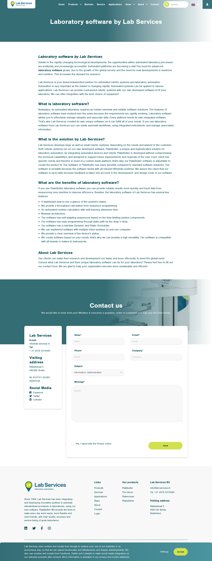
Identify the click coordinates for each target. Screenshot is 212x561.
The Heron (127, 492)
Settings (164, 551)
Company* (137, 350)
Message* (79, 381)
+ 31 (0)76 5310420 (39, 350)
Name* (78, 335)
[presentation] (93, 431)
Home (61, 4)
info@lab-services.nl (39, 343)
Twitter (34, 396)
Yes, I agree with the (94, 443)
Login (97, 513)
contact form (50, 266)
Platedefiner (128, 500)
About (141, 4)
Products (73, 4)
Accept (180, 552)
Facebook (36, 392)
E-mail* (136, 335)
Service (101, 4)
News (128, 4)
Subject (78, 366)
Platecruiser (128, 496)
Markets (89, 4)
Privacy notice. (104, 443)
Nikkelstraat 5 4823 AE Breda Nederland (158, 510)
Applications (115, 4)
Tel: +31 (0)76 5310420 (162, 492)
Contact (155, 4)
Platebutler (127, 488)
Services (98, 492)
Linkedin (35, 399)
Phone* (78, 350)
